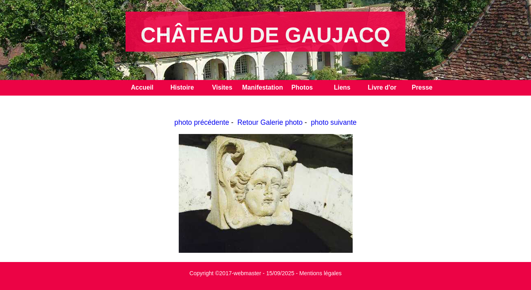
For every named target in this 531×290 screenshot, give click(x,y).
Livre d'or (382, 87)
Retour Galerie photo (270, 122)
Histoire (182, 87)
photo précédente (201, 122)
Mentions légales (320, 273)
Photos (302, 87)
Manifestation (262, 87)
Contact (142, 103)
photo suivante (333, 122)
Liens (342, 87)
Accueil (142, 87)
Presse (422, 87)
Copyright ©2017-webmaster (225, 273)
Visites (222, 87)
